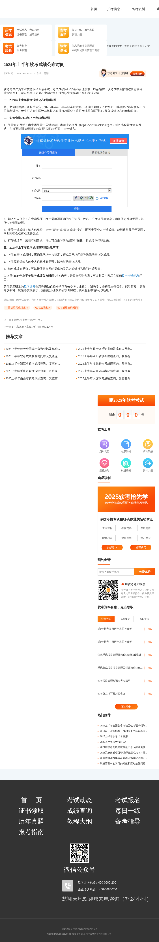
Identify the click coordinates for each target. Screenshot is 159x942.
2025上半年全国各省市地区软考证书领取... (122, 725)
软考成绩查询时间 (67, 307)
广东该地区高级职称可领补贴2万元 (28, 326)
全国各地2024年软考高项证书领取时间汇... (122, 758)
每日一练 (77, 29)
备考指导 (22, 45)
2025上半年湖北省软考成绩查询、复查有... (105, 363)
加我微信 (137, 73)
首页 (94, 9)
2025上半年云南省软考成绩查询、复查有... (105, 371)
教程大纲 (77, 34)
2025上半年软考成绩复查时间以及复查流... (33, 356)
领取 (149, 629)
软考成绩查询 (42, 307)
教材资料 (126, 528)
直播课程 (107, 528)
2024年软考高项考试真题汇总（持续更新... (122, 747)
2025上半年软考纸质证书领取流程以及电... (105, 348)
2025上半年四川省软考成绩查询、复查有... (105, 356)
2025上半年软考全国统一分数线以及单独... (33, 348)
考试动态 (22, 29)
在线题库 (146, 528)
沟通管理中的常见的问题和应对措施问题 (121, 763)
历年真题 (89, 29)
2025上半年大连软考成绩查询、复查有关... (105, 378)
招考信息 (114, 9)
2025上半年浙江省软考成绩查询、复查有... (33, 363)
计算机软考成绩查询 (16, 307)
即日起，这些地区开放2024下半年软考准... (122, 731)
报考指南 (22, 50)
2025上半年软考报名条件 (113, 742)
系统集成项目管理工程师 (86, 50)
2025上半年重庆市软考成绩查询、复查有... (33, 371)
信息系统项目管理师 (83, 45)
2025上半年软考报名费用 (113, 736)
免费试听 (145, 571)
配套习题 (107, 537)
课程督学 (126, 537)
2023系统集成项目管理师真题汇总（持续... (122, 752)
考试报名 (34, 29)
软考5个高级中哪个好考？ (23, 320)
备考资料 (139, 9)
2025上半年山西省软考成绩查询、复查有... (33, 378)
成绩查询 (34, 34)
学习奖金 (146, 537)
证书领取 (22, 34)
